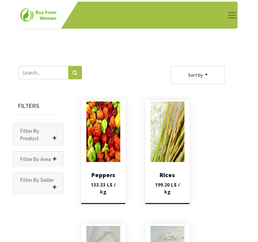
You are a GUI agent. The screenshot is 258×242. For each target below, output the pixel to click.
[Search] (75, 72)
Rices (167, 175)
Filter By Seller (37, 180)
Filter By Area (35, 159)
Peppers (103, 175)
